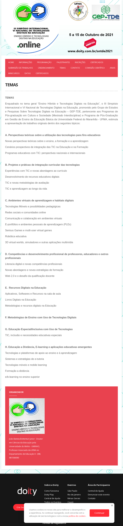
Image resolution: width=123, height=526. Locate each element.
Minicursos (13, 73)
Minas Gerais (74, 498)
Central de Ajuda (52, 498)
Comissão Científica (95, 67)
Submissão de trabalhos (20, 67)
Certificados (96, 62)
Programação (44, 62)
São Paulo (72, 490)
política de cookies (77, 516)
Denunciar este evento (99, 494)
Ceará (70, 502)
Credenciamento (46, 67)
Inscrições (80, 62)
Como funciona (51, 490)
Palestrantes (63, 62)
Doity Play (49, 494)
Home (11, 62)
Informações (25, 62)
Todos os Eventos (52, 502)
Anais (112, 67)
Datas (28, 73)
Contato (75, 67)
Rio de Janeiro (74, 494)
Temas (62, 67)
